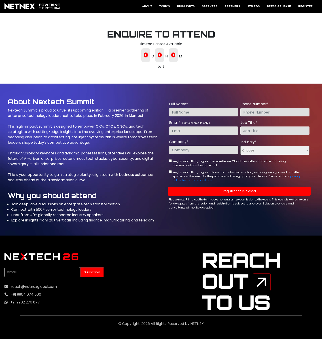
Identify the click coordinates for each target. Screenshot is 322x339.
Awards (253, 6)
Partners (232, 6)
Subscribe (92, 272)
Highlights (186, 6)
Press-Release (279, 6)
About (147, 6)
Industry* (248, 142)
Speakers (210, 6)
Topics (164, 6)
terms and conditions (197, 180)
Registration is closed (239, 191)
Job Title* (248, 122)
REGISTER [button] (306, 6)
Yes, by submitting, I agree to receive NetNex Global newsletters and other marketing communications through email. (229, 163)
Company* (178, 141)
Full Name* (178, 104)
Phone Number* (254, 104)
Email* (189, 122)
